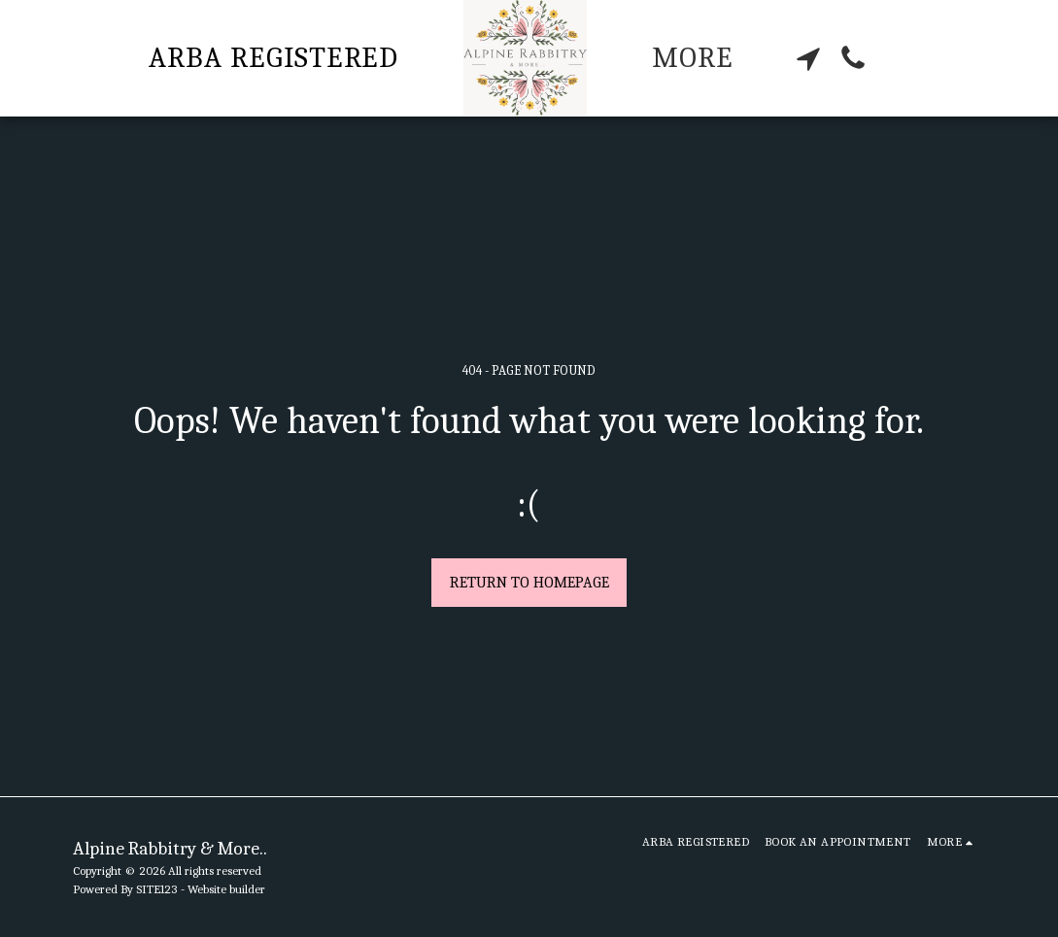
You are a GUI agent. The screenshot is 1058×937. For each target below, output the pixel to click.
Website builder (226, 889)
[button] (808, 58)
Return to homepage (529, 582)
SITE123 (157, 889)
